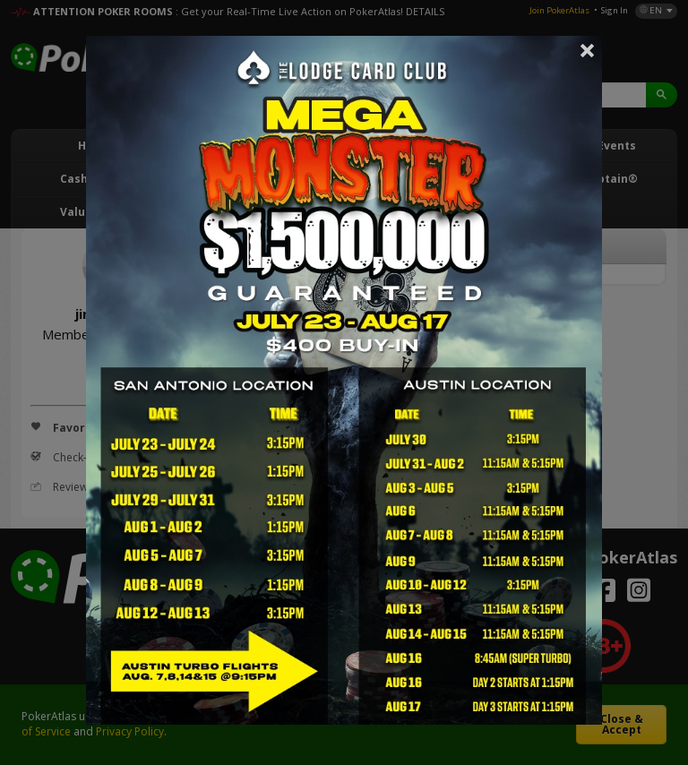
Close (587, 50)
